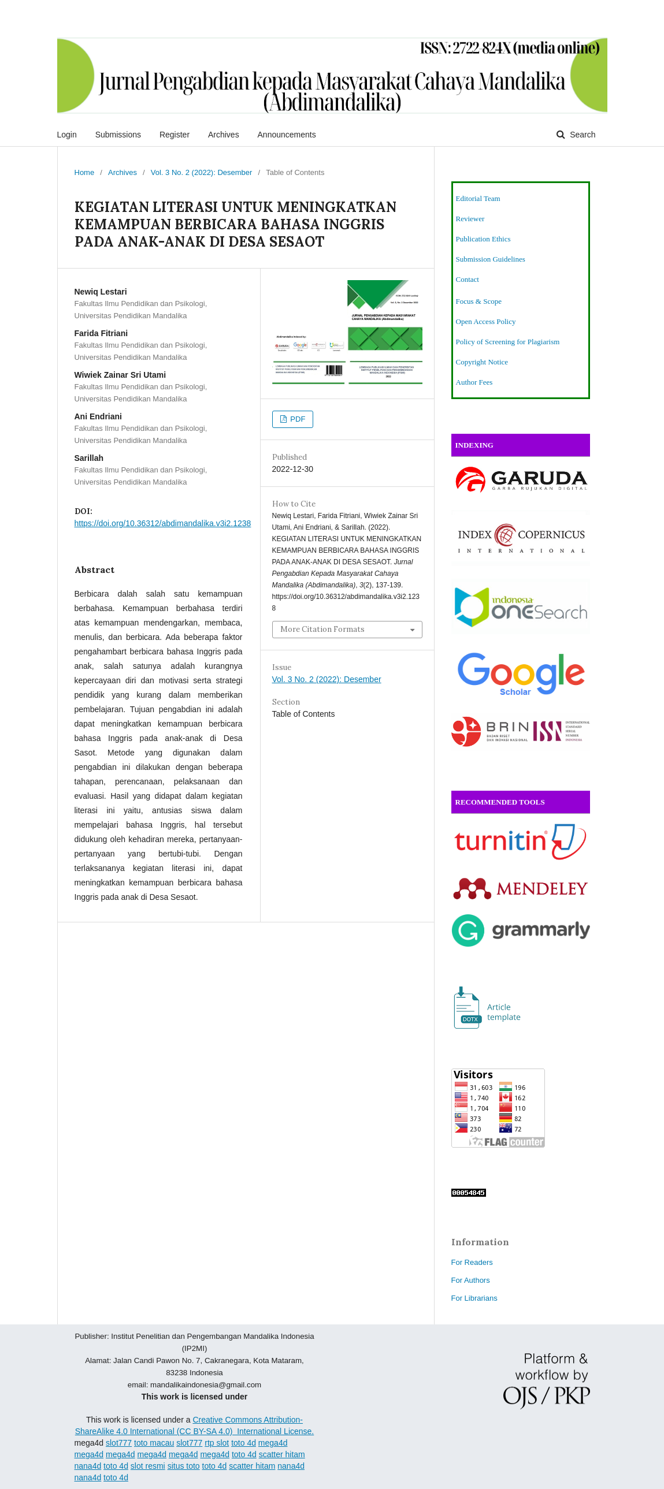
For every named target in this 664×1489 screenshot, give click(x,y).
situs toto (184, 1466)
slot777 (119, 1442)
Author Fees (474, 382)
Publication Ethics (483, 238)
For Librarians (474, 1298)
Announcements (287, 134)
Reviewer (470, 218)
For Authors (470, 1280)
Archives (223, 134)
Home (85, 172)
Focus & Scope (479, 301)
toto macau (154, 1442)
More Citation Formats (322, 629)
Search (581, 134)
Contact (467, 279)
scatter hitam (282, 1454)
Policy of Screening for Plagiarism (508, 341)
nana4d (88, 1466)
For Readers (472, 1262)
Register (174, 134)
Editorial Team (478, 198)
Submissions (118, 134)
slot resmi (148, 1466)
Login (67, 134)
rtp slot (217, 1442)
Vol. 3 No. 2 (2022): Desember (202, 172)
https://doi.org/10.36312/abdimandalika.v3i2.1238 (163, 523)
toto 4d (243, 1442)
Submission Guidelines (490, 259)
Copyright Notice (482, 362)
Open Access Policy (486, 321)
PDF (297, 419)
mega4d (273, 1442)
